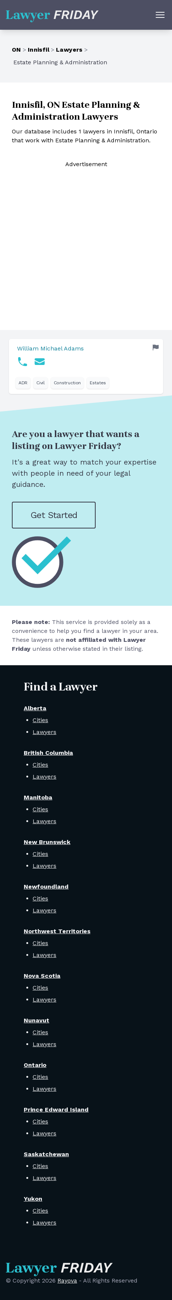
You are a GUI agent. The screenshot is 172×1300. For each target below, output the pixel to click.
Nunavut (36, 1020)
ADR (23, 382)
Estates (98, 382)
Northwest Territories (57, 931)
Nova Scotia (42, 975)
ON (16, 49)
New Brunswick (47, 841)
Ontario (35, 1064)
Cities (40, 720)
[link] (86, 366)
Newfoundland (46, 886)
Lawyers (69, 49)
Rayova (67, 1280)
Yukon (33, 1198)
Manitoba (38, 797)
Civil (40, 382)
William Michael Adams (50, 348)
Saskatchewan (46, 1154)
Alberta (35, 708)
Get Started (53, 515)
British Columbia (48, 752)
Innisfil (38, 49)
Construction (67, 382)
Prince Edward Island (56, 1109)
